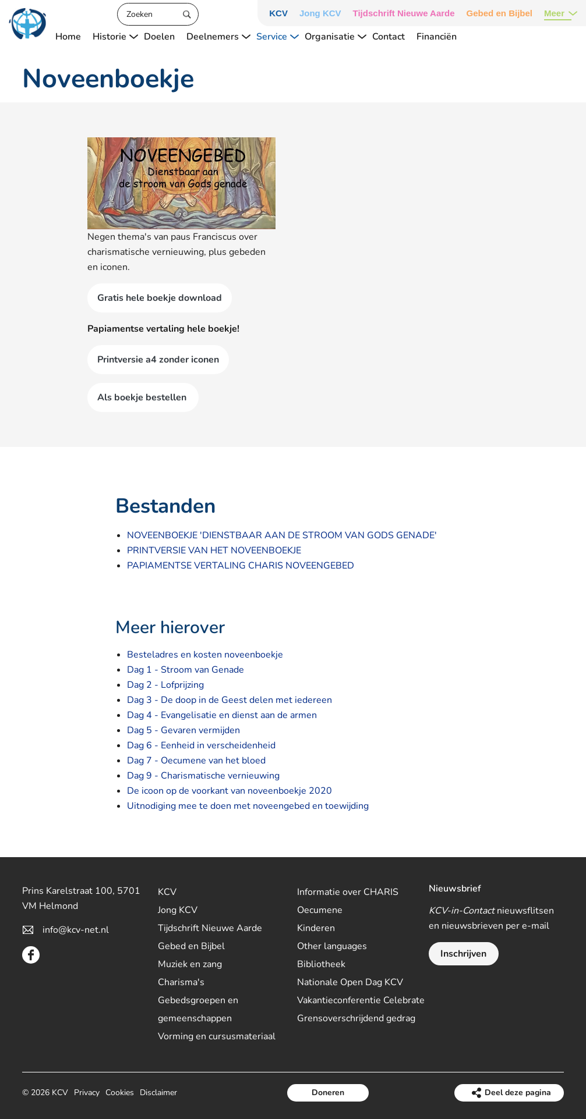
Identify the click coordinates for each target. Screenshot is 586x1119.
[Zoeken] (158, 14)
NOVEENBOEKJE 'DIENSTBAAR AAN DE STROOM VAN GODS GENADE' (282, 535)
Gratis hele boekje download (159, 298)
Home (68, 36)
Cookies (119, 1092)
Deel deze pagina (518, 1092)
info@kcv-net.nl (76, 929)
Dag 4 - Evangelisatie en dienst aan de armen (222, 715)
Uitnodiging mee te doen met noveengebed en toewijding (248, 806)
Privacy (87, 1092)
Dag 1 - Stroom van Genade (185, 669)
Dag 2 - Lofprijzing (165, 684)
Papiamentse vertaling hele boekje (162, 328)
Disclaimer (158, 1092)
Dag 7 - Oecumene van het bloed (196, 760)
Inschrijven (463, 953)
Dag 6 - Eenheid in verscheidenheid (201, 745)
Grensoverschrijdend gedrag (356, 1018)
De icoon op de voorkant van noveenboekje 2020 (229, 790)
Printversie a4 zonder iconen (158, 359)
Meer (554, 13)
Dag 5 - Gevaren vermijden (183, 730)
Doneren (328, 1092)
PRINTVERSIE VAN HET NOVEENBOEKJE (214, 550)
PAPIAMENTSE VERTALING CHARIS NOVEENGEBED (240, 565)
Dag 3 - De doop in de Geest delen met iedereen (229, 700)
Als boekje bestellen (143, 397)
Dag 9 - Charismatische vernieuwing (203, 775)
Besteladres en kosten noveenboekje (205, 654)
